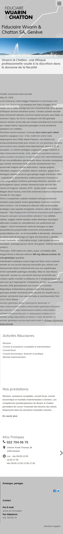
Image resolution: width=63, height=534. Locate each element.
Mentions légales (52, 526)
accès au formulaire (12, 511)
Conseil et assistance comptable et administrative (27, 346)
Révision (7, 343)
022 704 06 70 (10, 517)
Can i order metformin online (33, 136)
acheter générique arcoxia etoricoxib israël (20, 320)
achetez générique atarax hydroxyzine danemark (23, 303)
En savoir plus (10, 416)
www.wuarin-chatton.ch (41, 313)
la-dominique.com (49, 101)
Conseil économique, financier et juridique (23, 353)
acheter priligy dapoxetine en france (17, 317)
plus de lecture (45, 317)
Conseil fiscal (9, 350)
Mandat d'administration (14, 357)
